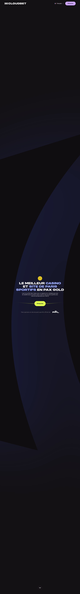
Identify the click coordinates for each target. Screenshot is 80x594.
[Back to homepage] (15, 3)
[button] (59, 3)
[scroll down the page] (40, 588)
